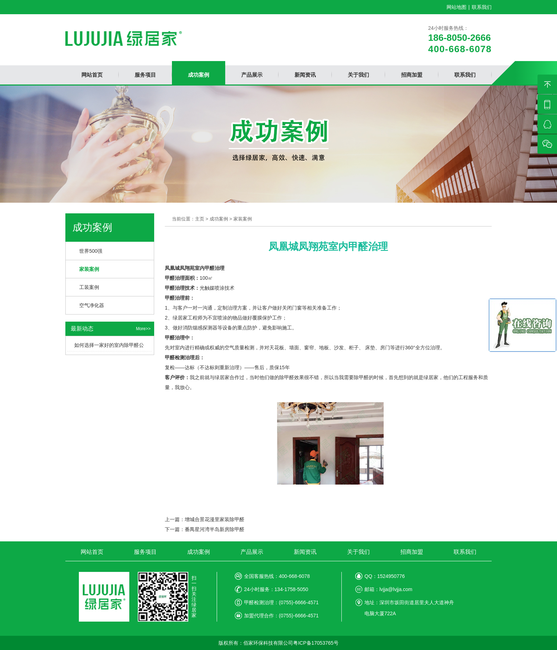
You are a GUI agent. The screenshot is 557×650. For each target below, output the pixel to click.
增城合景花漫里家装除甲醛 (214, 519)
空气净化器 (91, 305)
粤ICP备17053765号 (316, 643)
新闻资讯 (305, 552)
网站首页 (92, 552)
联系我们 (482, 7)
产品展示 (251, 552)
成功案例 (219, 219)
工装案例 (89, 287)
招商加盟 (411, 552)
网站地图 (456, 7)
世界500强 (90, 251)
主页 (199, 219)
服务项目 (145, 552)
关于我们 (358, 552)
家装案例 (89, 269)
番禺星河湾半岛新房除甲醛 (214, 529)
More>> (143, 328)
